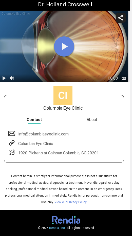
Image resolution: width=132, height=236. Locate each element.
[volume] (12, 78)
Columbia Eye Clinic (35, 143)
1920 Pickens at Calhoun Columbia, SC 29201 (58, 153)
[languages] (124, 79)
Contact (34, 119)
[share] (121, 18)
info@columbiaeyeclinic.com (43, 134)
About (92, 119)
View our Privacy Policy (70, 202)
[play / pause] (4, 78)
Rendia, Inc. (57, 228)
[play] (64, 46)
